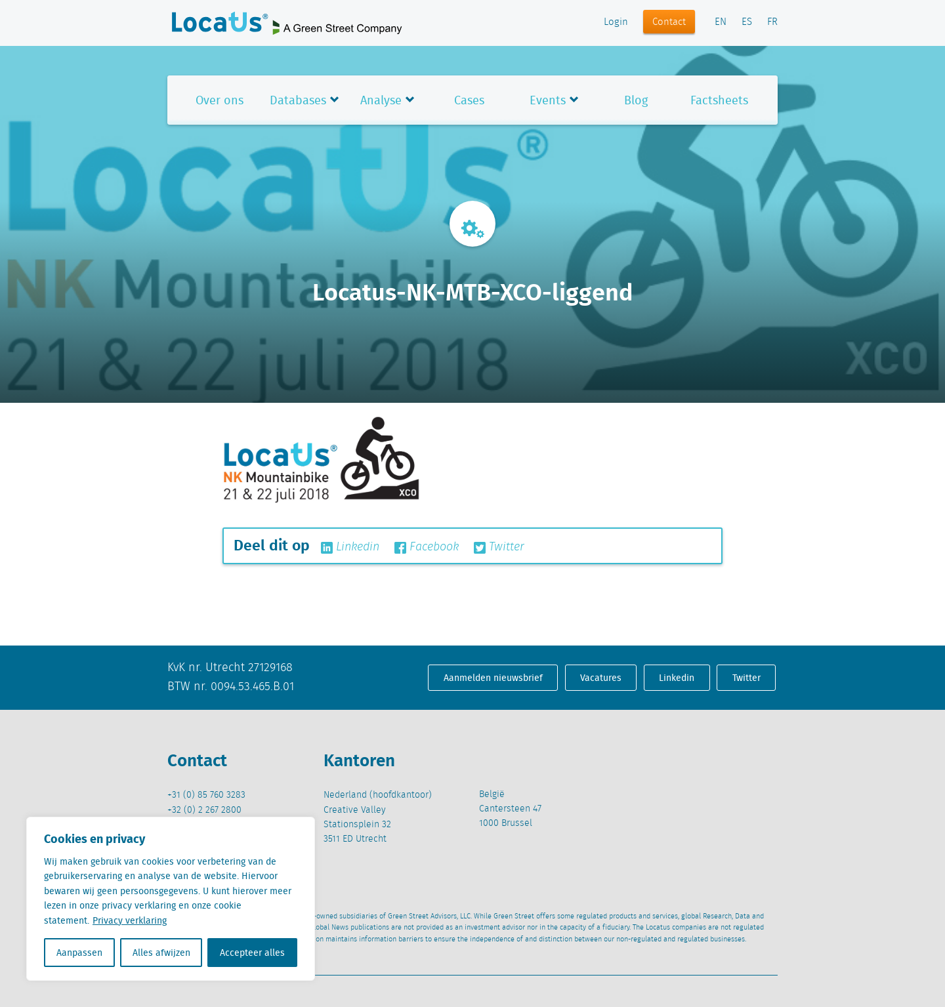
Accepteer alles (252, 952)
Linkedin (350, 547)
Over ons (219, 100)
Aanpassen (79, 952)
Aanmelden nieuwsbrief (493, 677)
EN (720, 22)
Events (548, 100)
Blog (636, 100)
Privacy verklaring (130, 920)
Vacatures (600, 677)
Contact (669, 22)
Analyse (381, 100)
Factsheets (719, 100)
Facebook (426, 547)
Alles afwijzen (161, 952)
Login (616, 22)
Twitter (499, 547)
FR (772, 22)
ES (747, 22)
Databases (298, 100)
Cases (469, 100)
